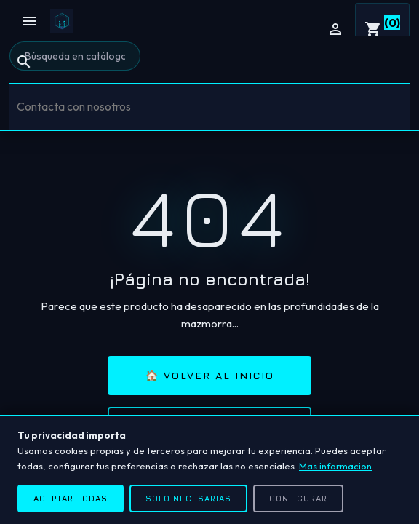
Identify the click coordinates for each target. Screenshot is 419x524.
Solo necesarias (188, 498)
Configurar (298, 498)
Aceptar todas (70, 498)
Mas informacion (335, 466)
